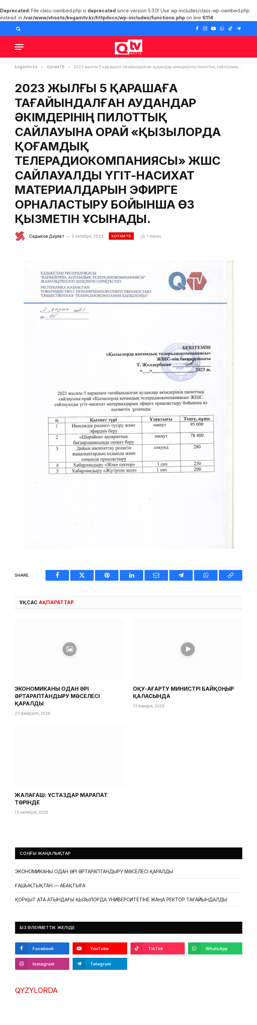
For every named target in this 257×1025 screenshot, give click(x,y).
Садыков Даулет (47, 236)
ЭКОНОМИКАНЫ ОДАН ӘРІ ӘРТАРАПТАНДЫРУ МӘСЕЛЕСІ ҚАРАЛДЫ (57, 696)
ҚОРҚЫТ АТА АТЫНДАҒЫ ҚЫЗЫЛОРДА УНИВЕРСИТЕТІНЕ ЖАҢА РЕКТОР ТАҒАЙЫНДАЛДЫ (121, 899)
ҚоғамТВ (121, 236)
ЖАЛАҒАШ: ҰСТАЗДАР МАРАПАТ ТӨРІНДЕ (61, 799)
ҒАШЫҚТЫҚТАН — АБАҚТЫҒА (50, 885)
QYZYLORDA (36, 990)
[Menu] (19, 46)
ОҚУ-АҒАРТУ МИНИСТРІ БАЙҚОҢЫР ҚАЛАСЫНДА (183, 692)
